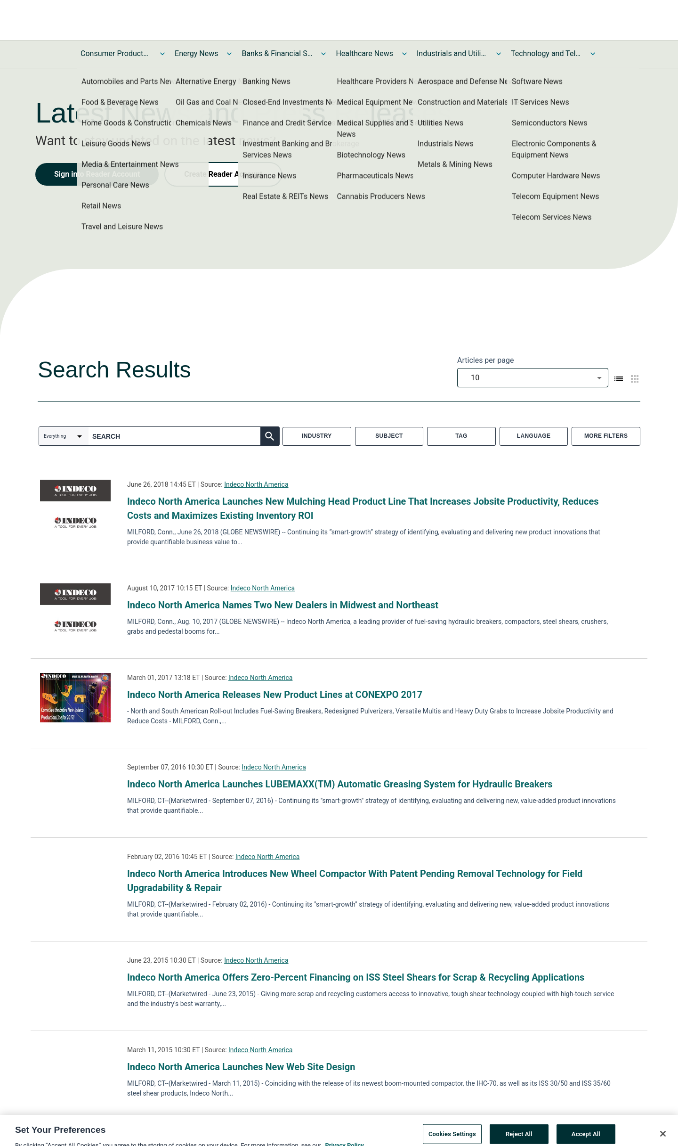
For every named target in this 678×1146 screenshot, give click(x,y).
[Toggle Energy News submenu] (229, 53)
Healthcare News (364, 53)
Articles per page (485, 360)
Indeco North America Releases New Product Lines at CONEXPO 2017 (274, 694)
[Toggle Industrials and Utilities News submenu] (498, 53)
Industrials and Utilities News (452, 53)
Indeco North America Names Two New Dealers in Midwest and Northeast (282, 605)
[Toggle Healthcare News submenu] (404, 53)
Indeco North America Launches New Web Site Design (241, 1066)
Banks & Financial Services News (277, 53)
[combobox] (532, 377)
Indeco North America (256, 484)
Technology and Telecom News (546, 53)
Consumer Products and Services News (116, 53)
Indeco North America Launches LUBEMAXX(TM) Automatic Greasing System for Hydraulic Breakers (340, 784)
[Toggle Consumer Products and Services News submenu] (162, 53)
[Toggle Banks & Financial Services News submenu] (323, 53)
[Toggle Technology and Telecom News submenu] (592, 53)
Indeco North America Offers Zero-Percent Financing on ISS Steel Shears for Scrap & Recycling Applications (355, 977)
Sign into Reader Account (97, 174)
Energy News (196, 53)
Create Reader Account (223, 174)
